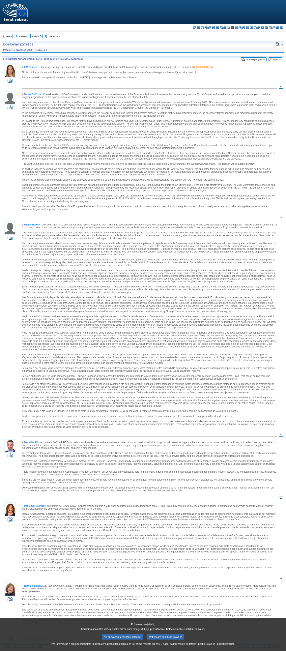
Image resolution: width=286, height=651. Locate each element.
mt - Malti (251, 27)
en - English (221, 27)
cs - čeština (202, 27)
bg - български (194, 27)
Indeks (9, 36)
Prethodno (23, 36)
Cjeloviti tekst (54, 36)
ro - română (266, 27)
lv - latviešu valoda (240, 27)
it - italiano (236, 27)
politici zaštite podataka (183, 648)
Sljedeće (35, 36)
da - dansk (206, 27)
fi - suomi (277, 27)
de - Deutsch (209, 27)
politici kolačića (206, 648)
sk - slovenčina (270, 27)
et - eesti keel (213, 27)
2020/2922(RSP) (203, 67)
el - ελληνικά (217, 27)
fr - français (224, 27)
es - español (198, 27)
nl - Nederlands (255, 27)
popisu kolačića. (226, 648)
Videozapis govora (256, 59)
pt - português (262, 27)
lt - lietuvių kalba (243, 27)
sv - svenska (281, 27)
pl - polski (258, 27)
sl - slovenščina (273, 27)
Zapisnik (277, 59)
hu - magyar (247, 27)
